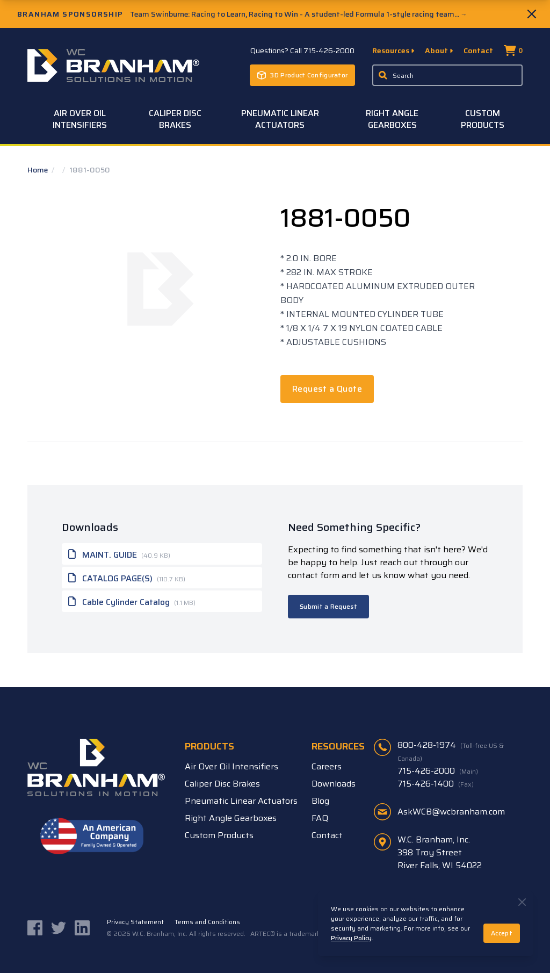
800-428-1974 (450, 751)
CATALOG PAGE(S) (126, 577)
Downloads (334, 783)
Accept (501, 933)
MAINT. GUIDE (119, 553)
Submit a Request (328, 606)
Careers (327, 766)
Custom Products (482, 119)
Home (38, 170)
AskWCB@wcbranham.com (451, 811)
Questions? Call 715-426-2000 (302, 50)
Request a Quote (327, 388)
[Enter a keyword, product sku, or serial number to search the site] (447, 75)
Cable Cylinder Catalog (132, 601)
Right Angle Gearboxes (392, 119)
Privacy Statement (135, 922)
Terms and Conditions (207, 922)
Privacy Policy (351, 938)
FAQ (320, 818)
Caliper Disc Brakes (175, 119)
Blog (320, 801)
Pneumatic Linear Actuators (280, 119)
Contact (478, 50)
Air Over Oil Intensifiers (80, 119)
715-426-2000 (437, 771)
